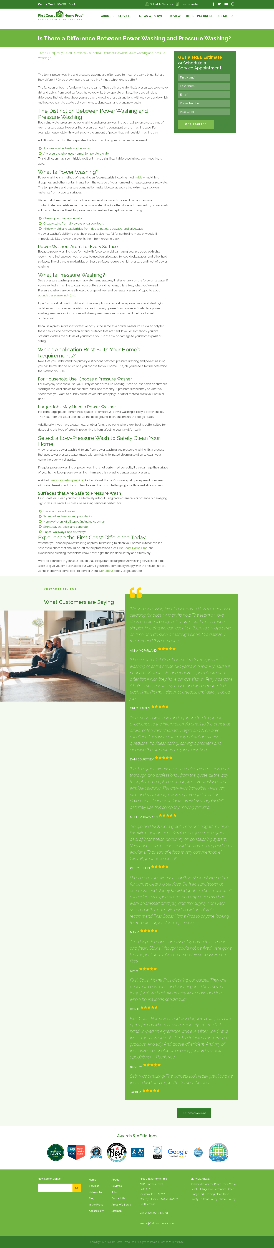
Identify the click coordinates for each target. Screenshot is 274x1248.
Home (42, 53)
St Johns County (208, 1199)
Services (126, 16)
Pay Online (205, 16)
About (108, 16)
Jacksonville (197, 1184)
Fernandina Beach (224, 1189)
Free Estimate (186, 4)
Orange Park (197, 1194)
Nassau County (227, 1199)
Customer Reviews (194, 1113)
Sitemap (117, 1210)
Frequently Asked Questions (67, 53)
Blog (189, 16)
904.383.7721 (65, 4)
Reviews (176, 16)
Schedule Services (159, 4)
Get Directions (147, 1204)
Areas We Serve (152, 16)
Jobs (114, 1192)
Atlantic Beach (213, 1184)
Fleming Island (214, 1194)
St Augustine (206, 1189)
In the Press (96, 1204)
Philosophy (95, 1192)
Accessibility (96, 1210)
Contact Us (225, 16)
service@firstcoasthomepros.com (158, 1223)
